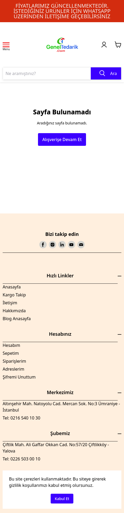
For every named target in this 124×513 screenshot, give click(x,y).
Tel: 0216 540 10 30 (21, 418)
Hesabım (11, 345)
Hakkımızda (14, 311)
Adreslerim (13, 369)
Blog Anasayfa (17, 318)
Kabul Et (62, 498)
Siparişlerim (14, 361)
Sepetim (11, 353)
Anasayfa (12, 287)
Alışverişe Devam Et (62, 139)
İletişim (10, 303)
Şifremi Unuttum (19, 377)
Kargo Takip (14, 295)
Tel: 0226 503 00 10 (21, 459)
